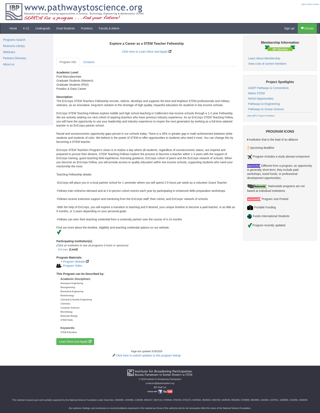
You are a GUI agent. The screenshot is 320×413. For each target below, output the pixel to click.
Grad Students (65, 28)
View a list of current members (267, 63)
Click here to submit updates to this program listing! (148, 355)
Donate (307, 28)
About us (8, 64)
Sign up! (289, 28)
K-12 (26, 28)
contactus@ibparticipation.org (160, 383)
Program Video (72, 265)
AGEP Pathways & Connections (268, 88)
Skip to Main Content (310, 4)
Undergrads (42, 28)
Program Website (74, 261)
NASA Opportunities (261, 98)
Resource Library (14, 46)
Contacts (88, 62)
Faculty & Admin (109, 28)
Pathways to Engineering (264, 103)
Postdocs (87, 28)
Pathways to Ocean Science (266, 109)
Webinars (9, 52)
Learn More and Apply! (75, 341)
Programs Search (14, 39)
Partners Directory (14, 58)
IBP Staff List (160, 387)
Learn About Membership (264, 58)
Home (13, 28)
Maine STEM (256, 93)
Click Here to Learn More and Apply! (145, 51)
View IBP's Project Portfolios (260, 115)
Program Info (68, 62)
